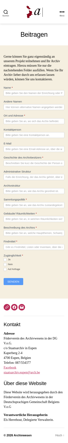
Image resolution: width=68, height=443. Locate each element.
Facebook (10, 368)
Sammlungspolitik (15, 199)
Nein (8, 264)
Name (8, 87)
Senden (13, 281)
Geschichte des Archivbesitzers (23, 157)
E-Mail (7, 143)
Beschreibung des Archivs (20, 227)
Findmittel (10, 241)
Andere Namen (13, 101)
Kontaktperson (12, 129)
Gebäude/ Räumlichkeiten (20, 213)
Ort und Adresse (14, 115)
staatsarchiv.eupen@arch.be (22, 372)
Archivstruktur (12, 185)
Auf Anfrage (12, 269)
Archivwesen (23, 435)
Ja (7, 259)
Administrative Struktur (17, 171)
